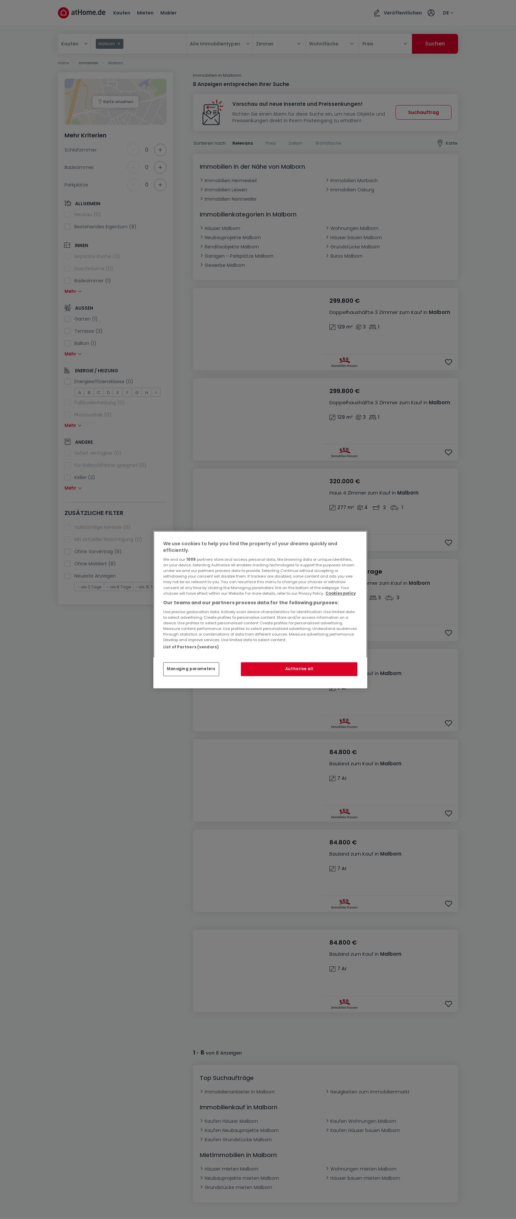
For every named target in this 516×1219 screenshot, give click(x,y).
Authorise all (299, 668)
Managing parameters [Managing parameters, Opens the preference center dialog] (191, 668)
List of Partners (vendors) (191, 647)
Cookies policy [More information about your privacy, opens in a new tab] (340, 593)
